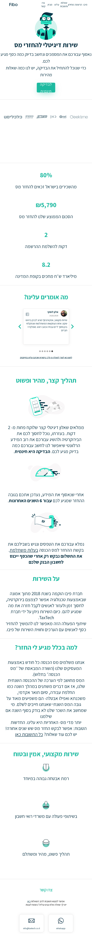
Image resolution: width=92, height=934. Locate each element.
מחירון (71, 4)
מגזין (50, 4)
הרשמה (78, 4)
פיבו (85, 4)
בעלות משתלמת (24, 550)
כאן (29, 901)
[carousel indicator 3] (47, 351)
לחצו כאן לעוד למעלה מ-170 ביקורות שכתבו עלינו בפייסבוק (46, 357)
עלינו (56, 4)
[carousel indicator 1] (52, 351)
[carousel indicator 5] (42, 351)
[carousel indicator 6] (40, 351)
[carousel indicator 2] (50, 351)
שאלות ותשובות (64, 4)
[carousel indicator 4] (45, 351)
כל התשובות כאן (29, 734)
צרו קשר (43, 4)
